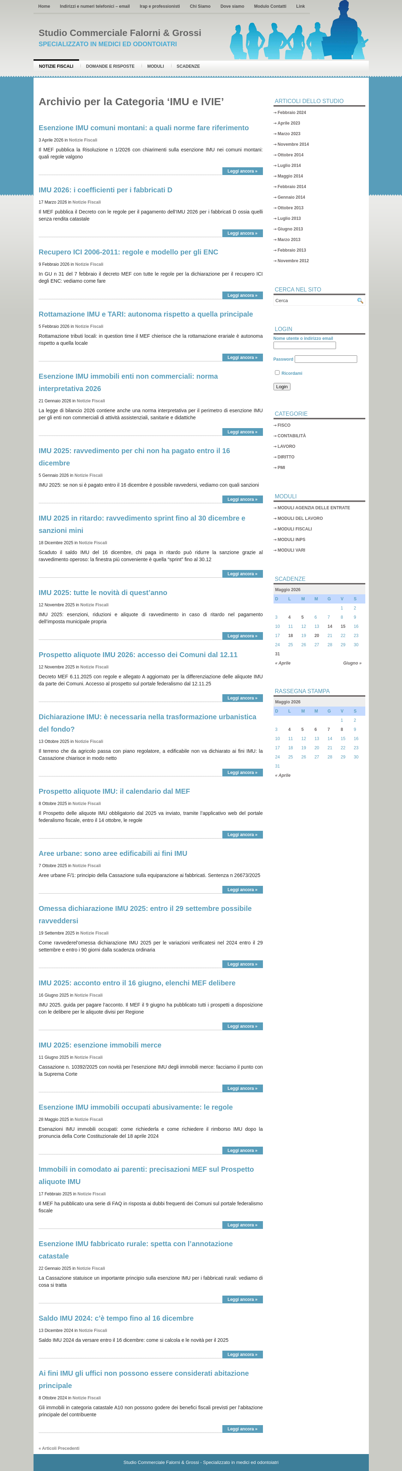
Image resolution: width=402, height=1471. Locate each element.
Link (300, 6)
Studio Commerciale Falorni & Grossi (120, 33)
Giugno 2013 (290, 229)
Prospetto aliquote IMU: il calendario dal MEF (114, 791)
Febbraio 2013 (292, 250)
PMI (281, 467)
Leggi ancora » (243, 171)
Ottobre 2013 (291, 207)
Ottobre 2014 (291, 154)
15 (343, 626)
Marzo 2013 (289, 239)
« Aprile (283, 663)
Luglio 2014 (289, 165)
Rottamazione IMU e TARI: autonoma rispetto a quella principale (146, 314)
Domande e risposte (110, 66)
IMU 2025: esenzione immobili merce (100, 1045)
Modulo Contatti (270, 6)
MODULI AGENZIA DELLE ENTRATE (314, 507)
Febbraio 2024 (292, 112)
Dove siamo (232, 6)
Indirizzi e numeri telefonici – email (95, 6)
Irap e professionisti (160, 6)
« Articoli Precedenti (59, 1448)
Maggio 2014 (290, 176)
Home (44, 6)
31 (277, 654)
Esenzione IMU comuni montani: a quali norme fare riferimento (144, 128)
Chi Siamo (200, 6)
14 (330, 626)
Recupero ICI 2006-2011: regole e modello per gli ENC (128, 252)
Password (284, 359)
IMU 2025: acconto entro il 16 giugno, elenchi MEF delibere (137, 983)
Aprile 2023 (289, 123)
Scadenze (188, 66)
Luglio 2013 (289, 218)
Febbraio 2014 (292, 186)
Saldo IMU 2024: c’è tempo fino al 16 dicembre (116, 1318)
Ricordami (288, 373)
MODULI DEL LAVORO (300, 518)
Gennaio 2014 (291, 197)
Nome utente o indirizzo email (303, 338)
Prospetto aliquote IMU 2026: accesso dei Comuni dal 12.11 (138, 655)
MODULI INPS (292, 539)
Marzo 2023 (289, 133)
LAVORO (286, 446)
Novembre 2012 (293, 260)
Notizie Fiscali (56, 66)
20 (316, 635)
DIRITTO (286, 457)
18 (290, 635)
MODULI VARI (291, 550)
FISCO (284, 425)
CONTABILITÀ (292, 435)
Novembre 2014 (293, 144)
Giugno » (352, 663)
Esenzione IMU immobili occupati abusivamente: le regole (136, 1107)
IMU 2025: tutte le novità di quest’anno (103, 592)
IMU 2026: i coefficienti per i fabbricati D (106, 190)
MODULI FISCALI (295, 529)
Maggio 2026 (288, 589)
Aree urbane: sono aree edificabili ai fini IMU (113, 853)
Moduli (155, 66)
